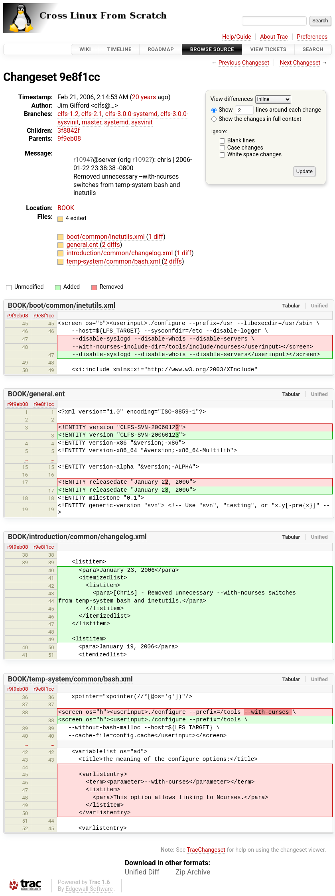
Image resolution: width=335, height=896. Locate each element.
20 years (144, 97)
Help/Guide (236, 36)
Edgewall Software (89, 889)
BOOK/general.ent (36, 394)
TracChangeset (206, 850)
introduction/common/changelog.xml (121, 253)
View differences (232, 99)
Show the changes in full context (256, 119)
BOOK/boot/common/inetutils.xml (61, 305)
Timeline (119, 49)
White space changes (254, 154)
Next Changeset (300, 62)
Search (313, 49)
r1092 (140, 159)
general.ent (83, 244)
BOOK (65, 208)
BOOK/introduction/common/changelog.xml (77, 537)
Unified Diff (142, 872)
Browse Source (212, 49)
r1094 (81, 159)
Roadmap (161, 49)
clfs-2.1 (91, 114)
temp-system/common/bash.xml (114, 261)
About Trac (274, 36)
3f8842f (68, 130)
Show (222, 109)
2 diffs (111, 244)
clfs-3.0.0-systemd (131, 114)
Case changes (245, 147)
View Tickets (268, 49)
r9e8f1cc (44, 316)
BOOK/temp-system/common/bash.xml (70, 679)
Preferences (312, 36)
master (91, 122)
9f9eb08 (69, 138)
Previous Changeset (244, 62)
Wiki (85, 49)
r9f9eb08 (17, 316)
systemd (116, 122)
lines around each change (278, 109)
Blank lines (241, 140)
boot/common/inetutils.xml (106, 236)
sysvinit (142, 122)
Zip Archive (192, 872)
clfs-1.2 (68, 114)
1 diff (155, 236)
